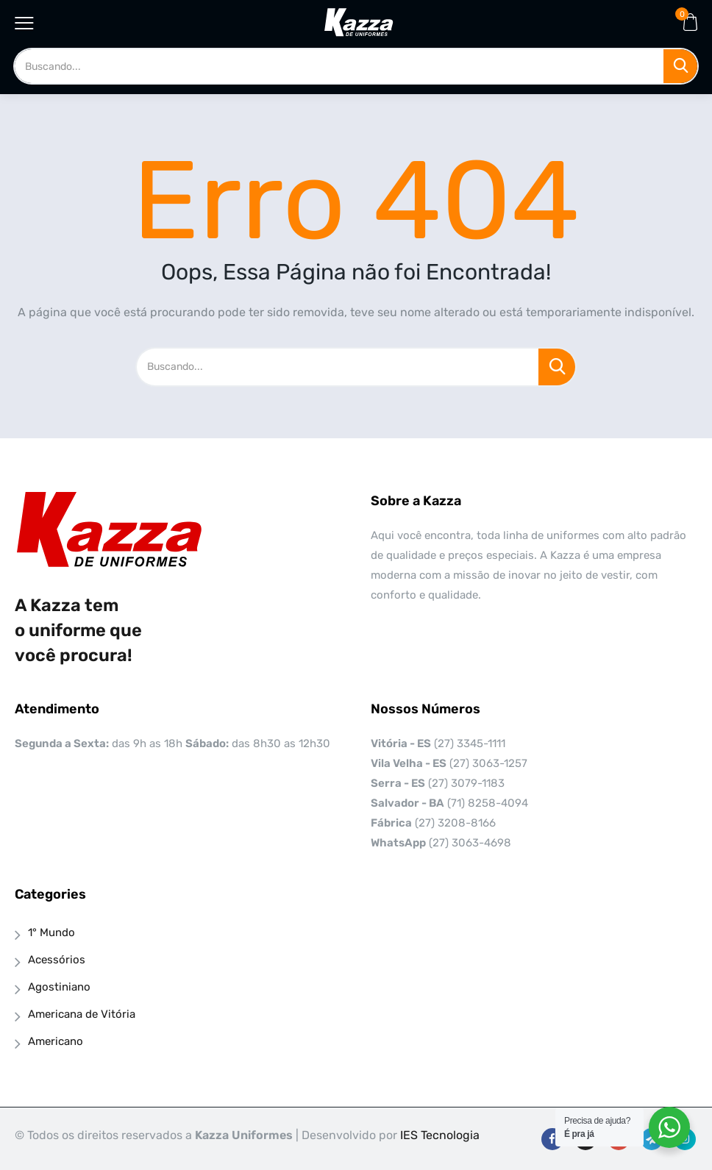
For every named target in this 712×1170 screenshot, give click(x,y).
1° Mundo (51, 932)
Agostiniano (59, 987)
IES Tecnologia (440, 1135)
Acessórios (56, 959)
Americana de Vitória (81, 1014)
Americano (55, 1041)
